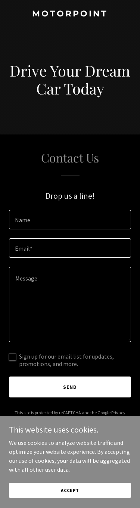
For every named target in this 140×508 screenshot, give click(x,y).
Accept (70, 490)
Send (70, 387)
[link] (70, 14)
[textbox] (70, 219)
